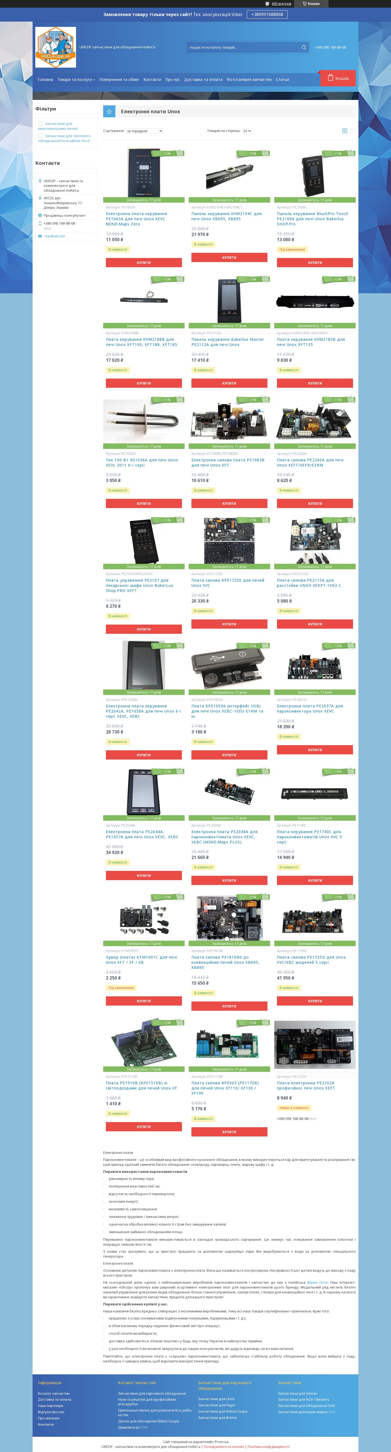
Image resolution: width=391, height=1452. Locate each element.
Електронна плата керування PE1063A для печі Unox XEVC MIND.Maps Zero (136, 218)
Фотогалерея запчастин (249, 79)
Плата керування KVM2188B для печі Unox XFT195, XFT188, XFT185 (141, 342)
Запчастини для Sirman (297, 1393)
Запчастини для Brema (217, 1417)
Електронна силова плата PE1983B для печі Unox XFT (228, 463)
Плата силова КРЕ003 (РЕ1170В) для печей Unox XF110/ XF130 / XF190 (225, 1088)
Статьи (282, 79)
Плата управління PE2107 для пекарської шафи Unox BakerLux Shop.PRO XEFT (139, 585)
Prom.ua (221, 1441)
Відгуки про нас (51, 1411)
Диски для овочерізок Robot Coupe (148, 1421)
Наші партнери (50, 1405)
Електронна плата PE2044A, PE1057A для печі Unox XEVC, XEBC (142, 834)
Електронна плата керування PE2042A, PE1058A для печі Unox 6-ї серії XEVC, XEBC (143, 711)
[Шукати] (303, 47)
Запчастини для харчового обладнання (152, 1393)
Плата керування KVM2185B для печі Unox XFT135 (311, 342)
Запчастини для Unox (216, 1398)
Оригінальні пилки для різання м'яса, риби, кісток (155, 1412)
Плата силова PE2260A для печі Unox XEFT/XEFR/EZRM (310, 463)
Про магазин (49, 1418)
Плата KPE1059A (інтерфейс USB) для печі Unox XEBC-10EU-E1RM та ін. (227, 711)
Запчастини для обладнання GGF (306, 1405)
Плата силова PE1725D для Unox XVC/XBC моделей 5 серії (311, 960)
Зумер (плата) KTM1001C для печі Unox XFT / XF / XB (141, 960)
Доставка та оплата (203, 79)
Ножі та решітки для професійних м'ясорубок (147, 1401)
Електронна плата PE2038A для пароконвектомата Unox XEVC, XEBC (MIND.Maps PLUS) (224, 837)
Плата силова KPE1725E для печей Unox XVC (227, 583)
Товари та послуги (74, 79)
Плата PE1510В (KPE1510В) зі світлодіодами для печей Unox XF (141, 1086)
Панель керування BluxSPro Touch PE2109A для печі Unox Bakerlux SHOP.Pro (312, 218)
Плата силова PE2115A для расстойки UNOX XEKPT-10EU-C (309, 583)
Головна (45, 79)
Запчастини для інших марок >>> (306, 1411)
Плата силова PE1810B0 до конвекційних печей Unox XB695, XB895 (225, 962)
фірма (313, 1282)
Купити (144, 262)
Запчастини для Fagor (216, 1405)
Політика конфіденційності (268, 1446)
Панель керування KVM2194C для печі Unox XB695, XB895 (226, 216)
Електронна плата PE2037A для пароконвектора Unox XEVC (310, 709)
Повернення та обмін (119, 79)
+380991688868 (267, 14)
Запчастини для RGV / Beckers (303, 1399)
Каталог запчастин (54, 1393)
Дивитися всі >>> (133, 1427)
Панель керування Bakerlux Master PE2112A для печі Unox (227, 342)
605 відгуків (281, 3)
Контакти (152, 79)
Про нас (172, 79)
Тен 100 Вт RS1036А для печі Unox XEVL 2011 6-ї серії (142, 463)
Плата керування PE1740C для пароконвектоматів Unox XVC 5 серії (309, 837)
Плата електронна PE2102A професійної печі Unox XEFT (306, 1086)
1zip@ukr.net (54, 236)
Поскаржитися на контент (224, 1446)
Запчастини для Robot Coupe (223, 1411)
